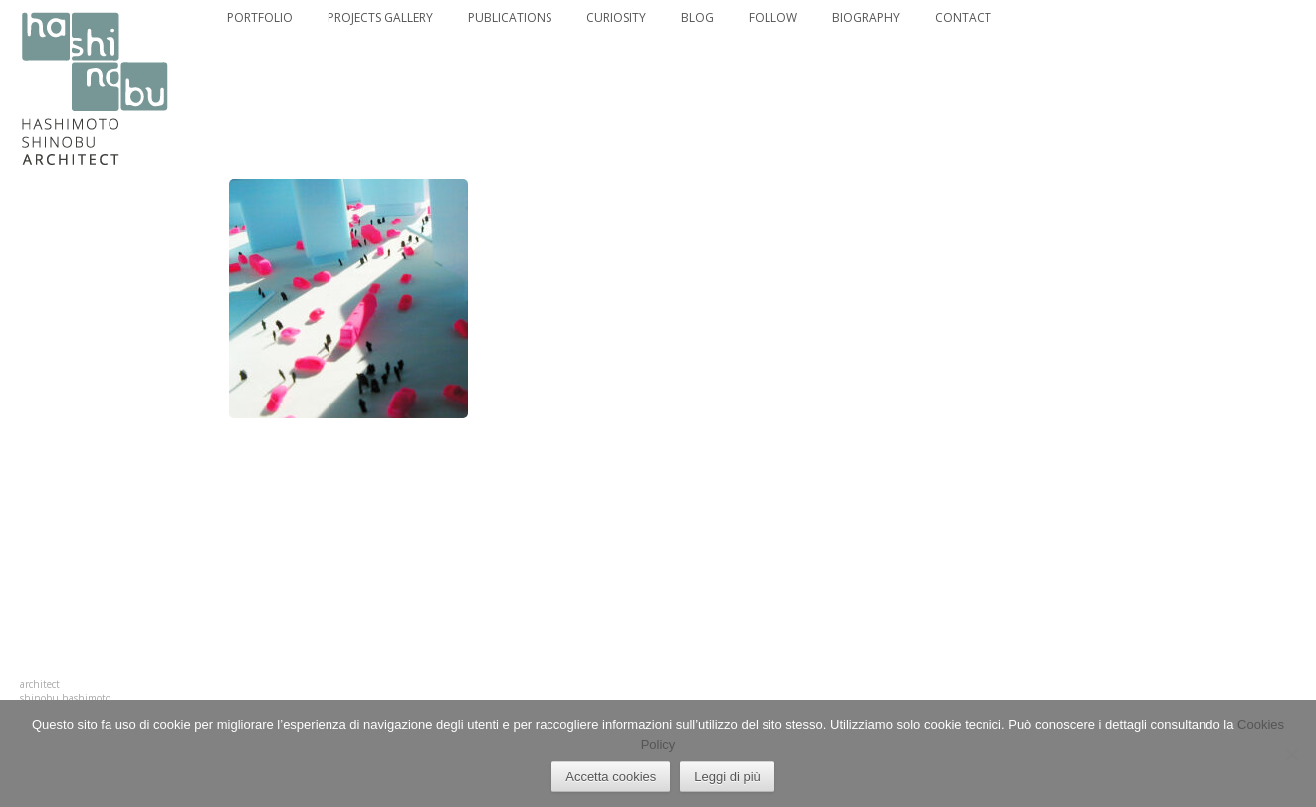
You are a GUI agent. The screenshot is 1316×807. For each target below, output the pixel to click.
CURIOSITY (616, 18)
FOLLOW (773, 18)
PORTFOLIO (260, 18)
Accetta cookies (610, 776)
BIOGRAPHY (866, 18)
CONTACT (963, 18)
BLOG (697, 18)
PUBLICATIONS (509, 18)
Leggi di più (727, 776)
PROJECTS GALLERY (380, 18)
